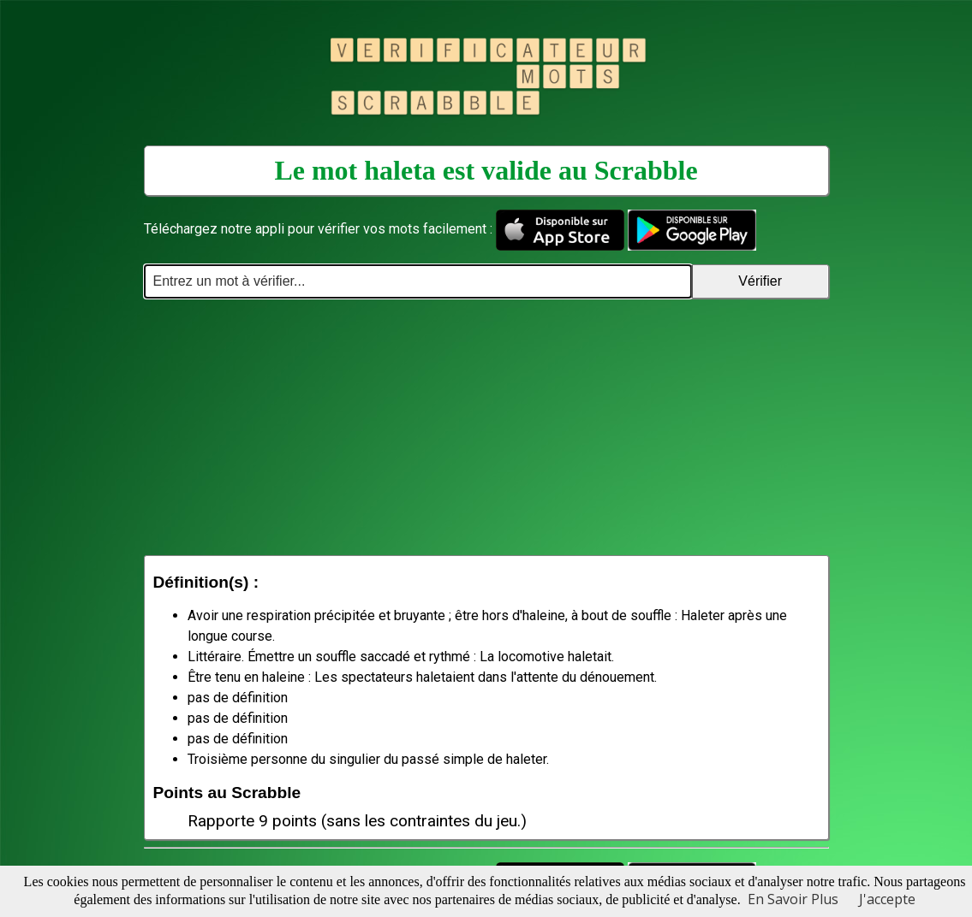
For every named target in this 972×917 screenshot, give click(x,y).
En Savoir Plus (793, 899)
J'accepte (887, 899)
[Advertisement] (486, 427)
